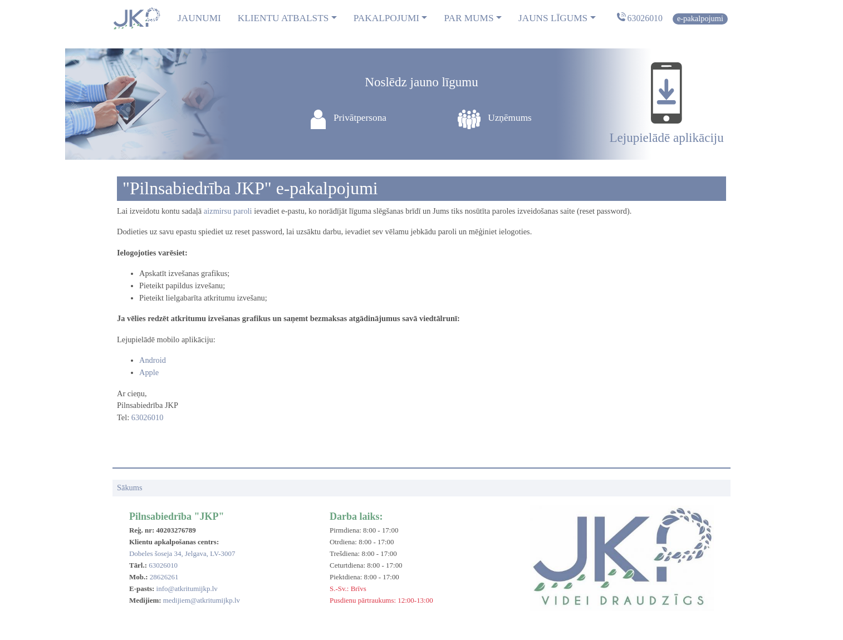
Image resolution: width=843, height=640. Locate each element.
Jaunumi (199, 18)
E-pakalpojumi (700, 18)
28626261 (164, 577)
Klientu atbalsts (283, 18)
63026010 (645, 18)
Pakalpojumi (386, 18)
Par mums (468, 18)
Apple (149, 372)
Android (152, 360)
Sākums (130, 487)
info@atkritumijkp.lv (187, 588)
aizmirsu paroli (228, 210)
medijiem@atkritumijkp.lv (201, 600)
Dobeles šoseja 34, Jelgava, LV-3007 (182, 553)
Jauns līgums (552, 18)
